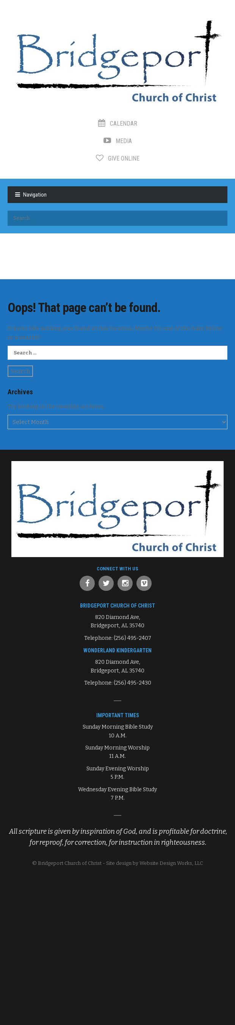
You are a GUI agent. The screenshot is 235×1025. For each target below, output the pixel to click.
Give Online (117, 158)
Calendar (117, 123)
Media (117, 141)
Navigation (35, 194)
